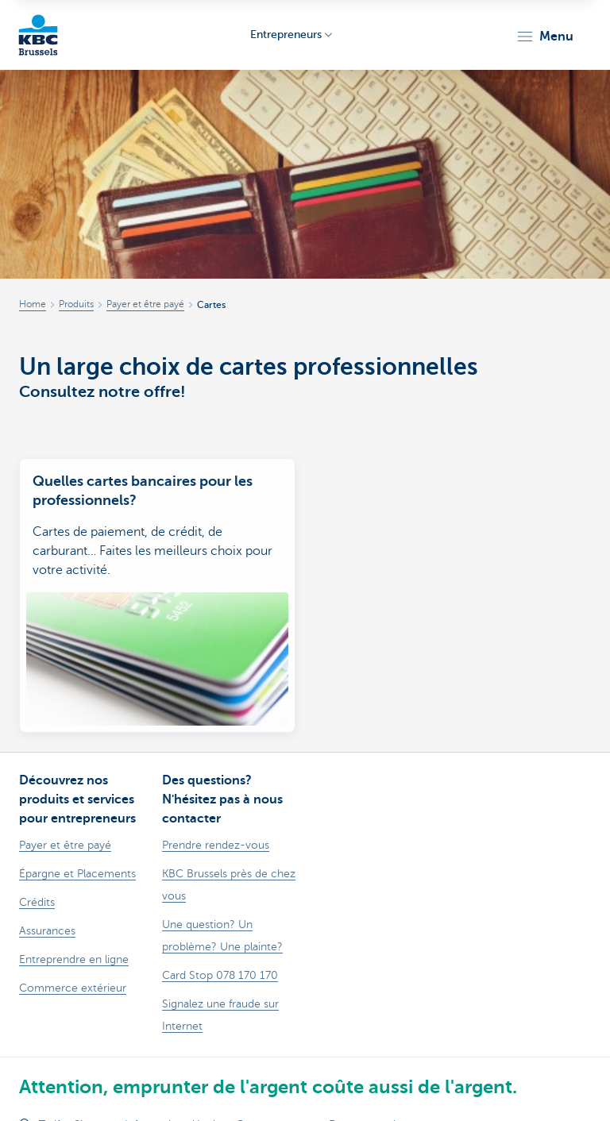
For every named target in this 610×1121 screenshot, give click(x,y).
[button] (544, 36)
